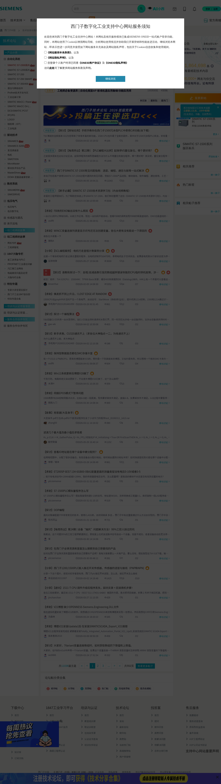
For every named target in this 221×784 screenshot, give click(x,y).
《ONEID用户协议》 (90, 63)
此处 (52, 68)
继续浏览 (110, 78)
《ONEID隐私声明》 (117, 63)
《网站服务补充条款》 (59, 52)
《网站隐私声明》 (56, 57)
